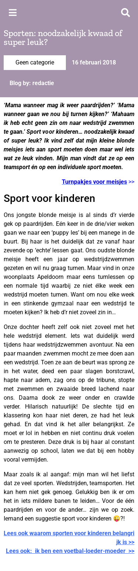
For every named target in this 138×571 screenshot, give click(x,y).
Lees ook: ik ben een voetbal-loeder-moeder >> (70, 550)
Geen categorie (34, 62)
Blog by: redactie (32, 83)
